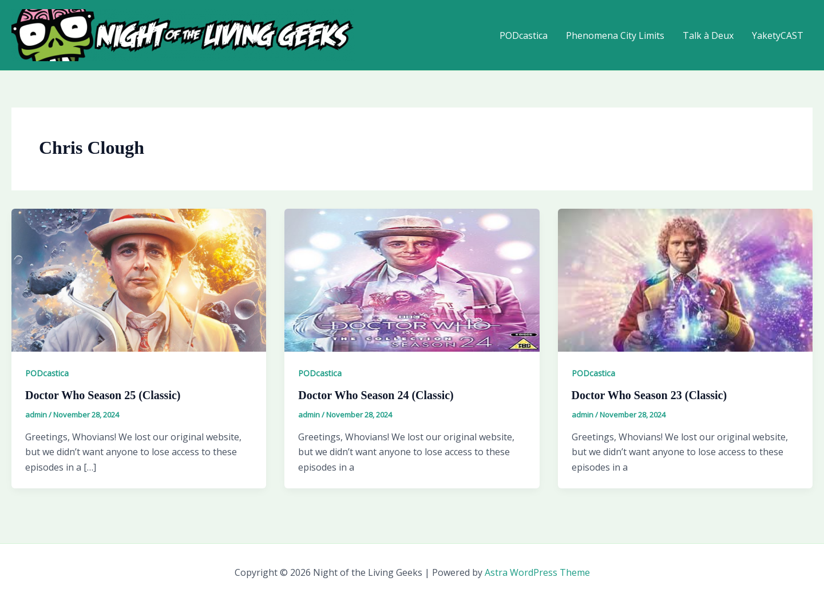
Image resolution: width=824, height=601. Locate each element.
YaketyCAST (777, 35)
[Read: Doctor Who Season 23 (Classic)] (685, 279)
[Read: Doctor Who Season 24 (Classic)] (411, 279)
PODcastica (524, 35)
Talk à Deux (708, 35)
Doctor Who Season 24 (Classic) (375, 395)
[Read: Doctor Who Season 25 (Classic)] (138, 279)
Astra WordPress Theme (537, 572)
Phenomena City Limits (615, 35)
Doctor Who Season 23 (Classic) (649, 395)
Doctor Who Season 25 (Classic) (102, 395)
